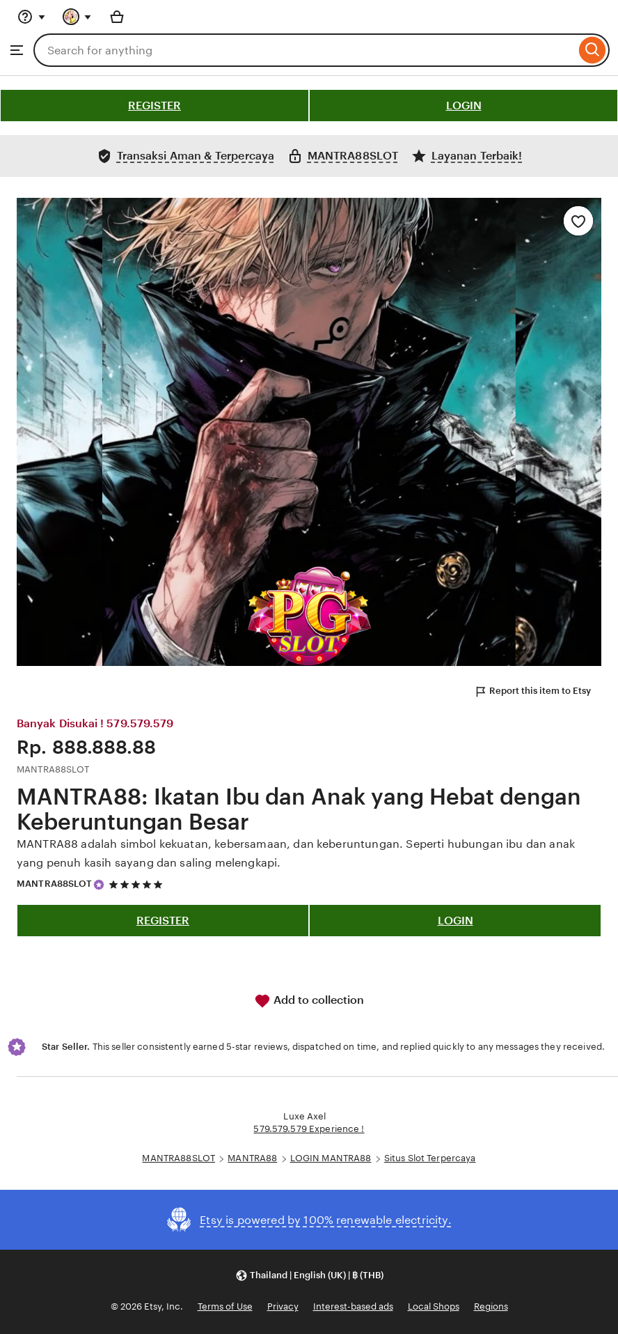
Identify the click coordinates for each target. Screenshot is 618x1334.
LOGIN (464, 105)
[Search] (593, 50)
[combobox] (304, 50)
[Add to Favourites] (578, 220)
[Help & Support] (31, 16)
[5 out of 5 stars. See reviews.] (137, 884)
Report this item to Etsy (532, 691)
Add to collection (309, 1001)
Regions (491, 1306)
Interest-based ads (353, 1306)
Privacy (283, 1306)
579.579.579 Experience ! (308, 1129)
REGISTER (154, 105)
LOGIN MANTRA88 (331, 1158)
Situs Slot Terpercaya (430, 1158)
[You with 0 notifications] (77, 16)
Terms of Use (225, 1306)
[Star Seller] (99, 885)
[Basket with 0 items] (117, 16)
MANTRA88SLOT (55, 883)
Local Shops (433, 1306)
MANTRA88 (252, 1158)
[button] (309, 1275)
